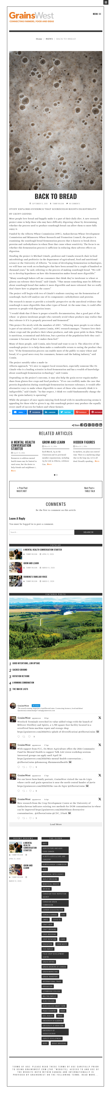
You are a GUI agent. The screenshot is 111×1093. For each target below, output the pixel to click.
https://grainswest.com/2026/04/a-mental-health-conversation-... (50, 758)
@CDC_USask (59, 813)
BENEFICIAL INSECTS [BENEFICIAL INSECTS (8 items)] (51, 884)
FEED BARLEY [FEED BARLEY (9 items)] (48, 949)
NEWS (49, 39)
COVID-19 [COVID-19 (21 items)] (57, 919)
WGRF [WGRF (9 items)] (45, 1043)
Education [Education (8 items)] (47, 944)
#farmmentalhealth (58, 762)
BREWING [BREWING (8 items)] (46, 889)
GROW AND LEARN (53, 442)
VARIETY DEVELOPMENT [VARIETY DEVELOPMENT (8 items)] (52, 1038)
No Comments (74, 203)
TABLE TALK (90, 491)
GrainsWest (24, 718)
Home (39, 39)
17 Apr (46, 745)
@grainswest (36, 718)
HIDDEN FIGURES (84, 442)
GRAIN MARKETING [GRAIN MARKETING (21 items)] (50, 972)
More (13, 470)
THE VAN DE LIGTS (20, 689)
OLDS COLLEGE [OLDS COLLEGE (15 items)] (49, 1001)
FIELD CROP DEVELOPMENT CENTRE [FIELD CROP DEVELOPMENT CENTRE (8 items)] (53, 955)
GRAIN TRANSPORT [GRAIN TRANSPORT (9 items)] (50, 976)
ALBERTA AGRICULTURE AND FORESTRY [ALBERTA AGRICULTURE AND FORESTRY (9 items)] (54, 858)
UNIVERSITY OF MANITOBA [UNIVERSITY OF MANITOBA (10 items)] (53, 1025)
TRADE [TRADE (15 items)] (60, 1016)
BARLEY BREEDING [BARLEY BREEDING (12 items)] (50, 879)
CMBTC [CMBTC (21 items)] (45, 919)
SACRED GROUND (19, 669)
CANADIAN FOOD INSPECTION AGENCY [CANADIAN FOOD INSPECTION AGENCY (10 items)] (54, 895)
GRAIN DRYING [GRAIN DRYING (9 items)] (49, 962)
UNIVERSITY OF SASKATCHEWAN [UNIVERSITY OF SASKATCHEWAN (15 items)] (49, 1032)
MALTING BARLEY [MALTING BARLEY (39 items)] (49, 996)
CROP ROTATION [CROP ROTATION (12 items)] (49, 939)
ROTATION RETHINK (20, 676)
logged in (28, 524)
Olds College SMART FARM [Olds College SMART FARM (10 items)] (54, 1006)
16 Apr (46, 799)
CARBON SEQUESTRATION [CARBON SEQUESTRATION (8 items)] (53, 910)
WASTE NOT (22, 491)
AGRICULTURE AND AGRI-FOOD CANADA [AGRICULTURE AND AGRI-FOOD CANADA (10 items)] (53, 850)
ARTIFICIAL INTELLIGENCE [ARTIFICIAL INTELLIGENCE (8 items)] (53, 874)
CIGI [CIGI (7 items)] (63, 915)
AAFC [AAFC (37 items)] (45, 843)
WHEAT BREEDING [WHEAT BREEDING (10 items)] (59, 1043)
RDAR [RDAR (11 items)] (63, 1011)
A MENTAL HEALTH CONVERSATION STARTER (23, 445)
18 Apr (46, 718)
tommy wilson (58, 203)
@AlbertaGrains (86, 732)
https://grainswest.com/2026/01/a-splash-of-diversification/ (47, 732)
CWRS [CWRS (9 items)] (63, 939)
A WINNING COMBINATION (23, 682)
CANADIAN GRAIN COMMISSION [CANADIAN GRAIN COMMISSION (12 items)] (50, 903)
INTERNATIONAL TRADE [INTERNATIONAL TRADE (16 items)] (52, 981)
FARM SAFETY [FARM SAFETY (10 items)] (62, 944)
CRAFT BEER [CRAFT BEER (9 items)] (48, 924)
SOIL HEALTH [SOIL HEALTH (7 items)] (48, 1016)
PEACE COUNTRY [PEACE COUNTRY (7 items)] (49, 1011)
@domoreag (41, 762)
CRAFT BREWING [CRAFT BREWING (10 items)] (49, 929)
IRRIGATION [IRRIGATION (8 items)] (48, 986)
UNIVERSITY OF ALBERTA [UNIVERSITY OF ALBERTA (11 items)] (52, 1021)
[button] (97, 14)
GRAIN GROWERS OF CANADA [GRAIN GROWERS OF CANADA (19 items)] (54, 967)
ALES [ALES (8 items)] (45, 869)
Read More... (90, 1074)
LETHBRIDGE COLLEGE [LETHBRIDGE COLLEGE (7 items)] (51, 991)
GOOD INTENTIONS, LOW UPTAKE (26, 663)
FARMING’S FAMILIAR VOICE (35, 576)
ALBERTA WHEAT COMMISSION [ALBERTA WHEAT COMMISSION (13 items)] (55, 864)
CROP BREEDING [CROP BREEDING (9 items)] (49, 934)
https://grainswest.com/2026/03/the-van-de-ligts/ (42, 786)
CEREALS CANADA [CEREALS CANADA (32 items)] (50, 915)
